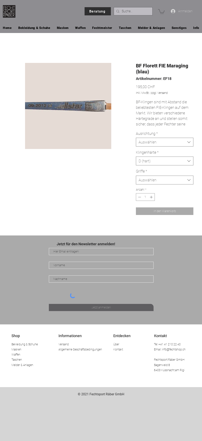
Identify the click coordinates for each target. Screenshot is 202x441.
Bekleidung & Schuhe (24, 344)
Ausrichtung (147, 133)
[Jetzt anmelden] (101, 307)
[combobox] (164, 142)
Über (116, 344)
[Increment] (151, 197)
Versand (64, 344)
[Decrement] (139, 197)
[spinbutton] (145, 197)
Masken (16, 349)
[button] (161, 11)
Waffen (15, 354)
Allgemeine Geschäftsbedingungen (80, 349)
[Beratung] (98, 11)
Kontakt (118, 349)
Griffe (141, 171)
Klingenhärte (147, 152)
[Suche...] (133, 11)
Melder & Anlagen (22, 365)
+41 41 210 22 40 (169, 344)
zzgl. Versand (159, 92)
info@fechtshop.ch (174, 349)
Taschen (16, 359)
